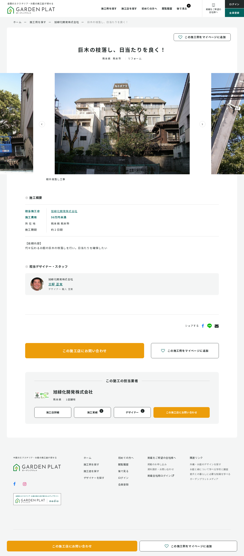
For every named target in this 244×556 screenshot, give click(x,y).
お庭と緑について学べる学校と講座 (209, 469)
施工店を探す (129, 8)
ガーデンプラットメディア (204, 478)
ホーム (88, 458)
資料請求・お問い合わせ (161, 469)
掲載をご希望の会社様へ (162, 458)
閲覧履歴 (167, 8)
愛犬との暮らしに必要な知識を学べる (210, 474)
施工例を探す (109, 8)
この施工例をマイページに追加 (202, 37)
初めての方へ (149, 8)
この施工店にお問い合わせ (85, 350)
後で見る (182, 8)
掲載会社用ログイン (161, 475)
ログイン (234, 4)
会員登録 (234, 12)
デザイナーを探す (94, 478)
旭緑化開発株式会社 (64, 211)
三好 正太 (55, 284)
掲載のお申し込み (157, 464)
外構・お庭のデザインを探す (205, 464)
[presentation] (40, 124)
